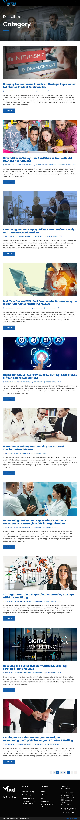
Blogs (43, 798)
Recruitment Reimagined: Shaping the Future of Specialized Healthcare (33, 448)
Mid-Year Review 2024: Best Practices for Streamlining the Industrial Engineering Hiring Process (40, 302)
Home (43, 792)
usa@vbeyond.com (68, 809)
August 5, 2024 (9, 236)
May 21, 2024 (8, 453)
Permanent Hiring (28, 798)
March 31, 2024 (9, 744)
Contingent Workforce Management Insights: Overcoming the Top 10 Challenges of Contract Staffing (38, 739)
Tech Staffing (27, 795)
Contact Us (45, 801)
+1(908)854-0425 (68, 813)
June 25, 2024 (9, 308)
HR (45, 164)
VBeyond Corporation (27, 91)
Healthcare (49, 527)
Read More (9, 110)
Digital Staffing (51, 672)
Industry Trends (51, 164)
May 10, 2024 (8, 527)
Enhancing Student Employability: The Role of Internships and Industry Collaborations (39, 231)
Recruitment (42, 91)
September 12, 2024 (10, 91)
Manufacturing (51, 601)
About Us (44, 795)
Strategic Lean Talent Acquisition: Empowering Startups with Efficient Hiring (38, 596)
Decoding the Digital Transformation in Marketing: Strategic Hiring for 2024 (35, 667)
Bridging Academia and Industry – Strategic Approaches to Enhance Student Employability (39, 85)
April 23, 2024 (9, 601)
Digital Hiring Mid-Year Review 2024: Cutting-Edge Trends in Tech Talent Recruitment (40, 376)
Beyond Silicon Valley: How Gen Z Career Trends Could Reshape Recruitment (37, 159)
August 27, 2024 (9, 164)
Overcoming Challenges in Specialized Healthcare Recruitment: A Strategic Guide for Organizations (35, 522)
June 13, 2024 (9, 381)
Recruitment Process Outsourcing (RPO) (29, 802)
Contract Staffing (53, 744)
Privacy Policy (73, 818)
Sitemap (67, 818)
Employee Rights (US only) (48, 805)
